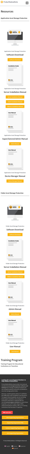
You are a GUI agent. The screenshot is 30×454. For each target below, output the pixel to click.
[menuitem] (7, 446)
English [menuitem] (8, 446)
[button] (27, 3)
